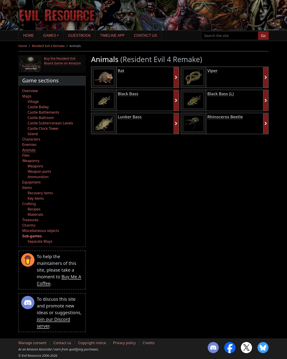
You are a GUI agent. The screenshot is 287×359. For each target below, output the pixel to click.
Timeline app (112, 35)
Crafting (29, 203)
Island (33, 133)
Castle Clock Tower (43, 128)
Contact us (145, 35)
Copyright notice (92, 342)
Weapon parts (39, 171)
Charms (28, 225)
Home (28, 35)
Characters (31, 139)
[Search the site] (229, 35)
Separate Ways (40, 241)
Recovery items (40, 192)
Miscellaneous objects (40, 230)
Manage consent (32, 342)
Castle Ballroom (41, 117)
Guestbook (79, 35)
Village (33, 101)
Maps (26, 96)
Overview (30, 90)
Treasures (30, 219)
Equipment (31, 182)
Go (263, 35)
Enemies (29, 144)
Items (27, 187)
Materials (35, 214)
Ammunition (38, 176)
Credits (148, 342)
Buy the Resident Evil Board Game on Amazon (62, 60)
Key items (36, 198)
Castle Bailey (38, 106)
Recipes (34, 209)
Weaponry (30, 160)
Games (49, 35)
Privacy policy (124, 342)
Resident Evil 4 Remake (48, 46)
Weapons (35, 166)
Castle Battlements (43, 112)
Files (26, 155)
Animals (29, 149)
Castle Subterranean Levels (50, 123)
